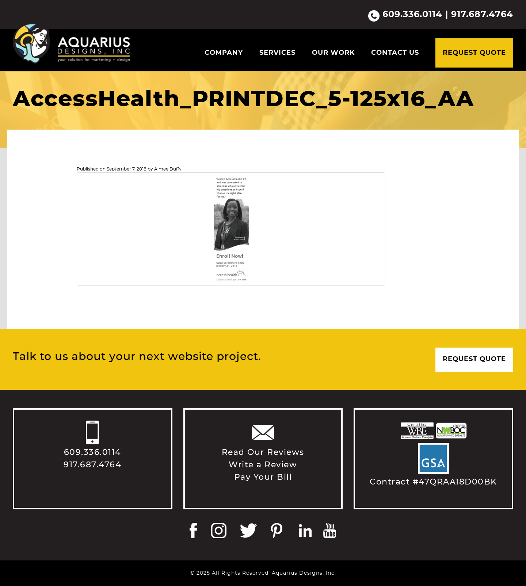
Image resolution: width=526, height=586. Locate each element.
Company (224, 53)
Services (277, 53)
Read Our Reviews (263, 452)
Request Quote (474, 53)
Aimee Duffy (168, 169)
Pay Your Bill (263, 477)
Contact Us (395, 53)
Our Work (333, 53)
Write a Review (263, 465)
